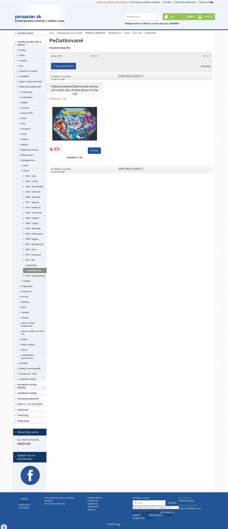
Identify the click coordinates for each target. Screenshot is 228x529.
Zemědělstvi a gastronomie (27, 356)
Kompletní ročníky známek (27, 386)
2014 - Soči (30, 260)
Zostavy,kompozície (28, 398)
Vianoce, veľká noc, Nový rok (32, 333)
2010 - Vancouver (33, 254)
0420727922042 (186, 500)
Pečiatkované (34, 270)
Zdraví (24, 349)
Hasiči (24, 134)
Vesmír (24, 339)
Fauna (24, 118)
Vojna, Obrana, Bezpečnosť (28, 324)
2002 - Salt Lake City (34, 244)
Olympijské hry (28, 160)
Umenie (24, 317)
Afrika (22, 55)
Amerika (23, 60)
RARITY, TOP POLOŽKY (30, 404)
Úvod (51, 33)
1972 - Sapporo (32, 202)
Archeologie (27, 92)
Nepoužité (32, 265)
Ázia (21, 65)
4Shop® (144, 515)
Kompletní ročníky (27, 379)
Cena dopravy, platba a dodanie (145, 2)
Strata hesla (93, 506)
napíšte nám (24, 443)
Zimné (26, 170)
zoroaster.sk (28, 17)
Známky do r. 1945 (28, 373)
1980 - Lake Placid (33, 212)
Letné (25, 165)
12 (52, 79)
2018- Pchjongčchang (35, 275)
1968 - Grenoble (32, 197)
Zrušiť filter (206, 66)
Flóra (23, 123)
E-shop (136, 512)
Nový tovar (23, 420)
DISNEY (24, 102)
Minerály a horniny (29, 149)
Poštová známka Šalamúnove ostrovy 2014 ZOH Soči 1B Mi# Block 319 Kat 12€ (74, 90)
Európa (22, 50)
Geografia (26, 128)
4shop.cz (149, 518)
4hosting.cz (168, 515)
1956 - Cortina (31, 181)
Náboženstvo (27, 155)
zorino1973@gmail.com (190, 508)
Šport (23, 307)
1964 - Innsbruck (32, 191)
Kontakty (167, 2)
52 (59, 79)
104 (62, 79)
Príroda (24, 296)
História (25, 139)
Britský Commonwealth (30, 368)
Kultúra (24, 144)
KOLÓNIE (23, 363)
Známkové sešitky (27, 393)
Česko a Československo (30, 81)
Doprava (25, 107)
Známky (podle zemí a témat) (29, 43)
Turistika (25, 312)
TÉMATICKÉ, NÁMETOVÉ (30, 86)
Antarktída (24, 76)
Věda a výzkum (28, 344)
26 (55, 79)
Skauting (25, 302)
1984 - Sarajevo (32, 218)
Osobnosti (26, 291)
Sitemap (91, 509)
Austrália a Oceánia (28, 71)
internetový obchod (150, 512)
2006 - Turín (30, 249)
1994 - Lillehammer (34, 233)
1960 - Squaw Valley (34, 186)
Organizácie (26, 286)
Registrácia (93, 503)
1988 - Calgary (31, 223)
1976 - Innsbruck (32, 207)
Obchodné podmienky (184, 2)
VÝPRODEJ (23, 415)
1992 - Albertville (33, 228)
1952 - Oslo (30, 176)
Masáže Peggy (114, 524)
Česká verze (206, 2)
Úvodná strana (25, 33)
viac (64, 98)
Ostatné (27, 281)
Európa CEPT (27, 113)
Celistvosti (22, 409)
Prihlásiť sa (93, 500)
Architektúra (27, 97)
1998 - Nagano (32, 239)
